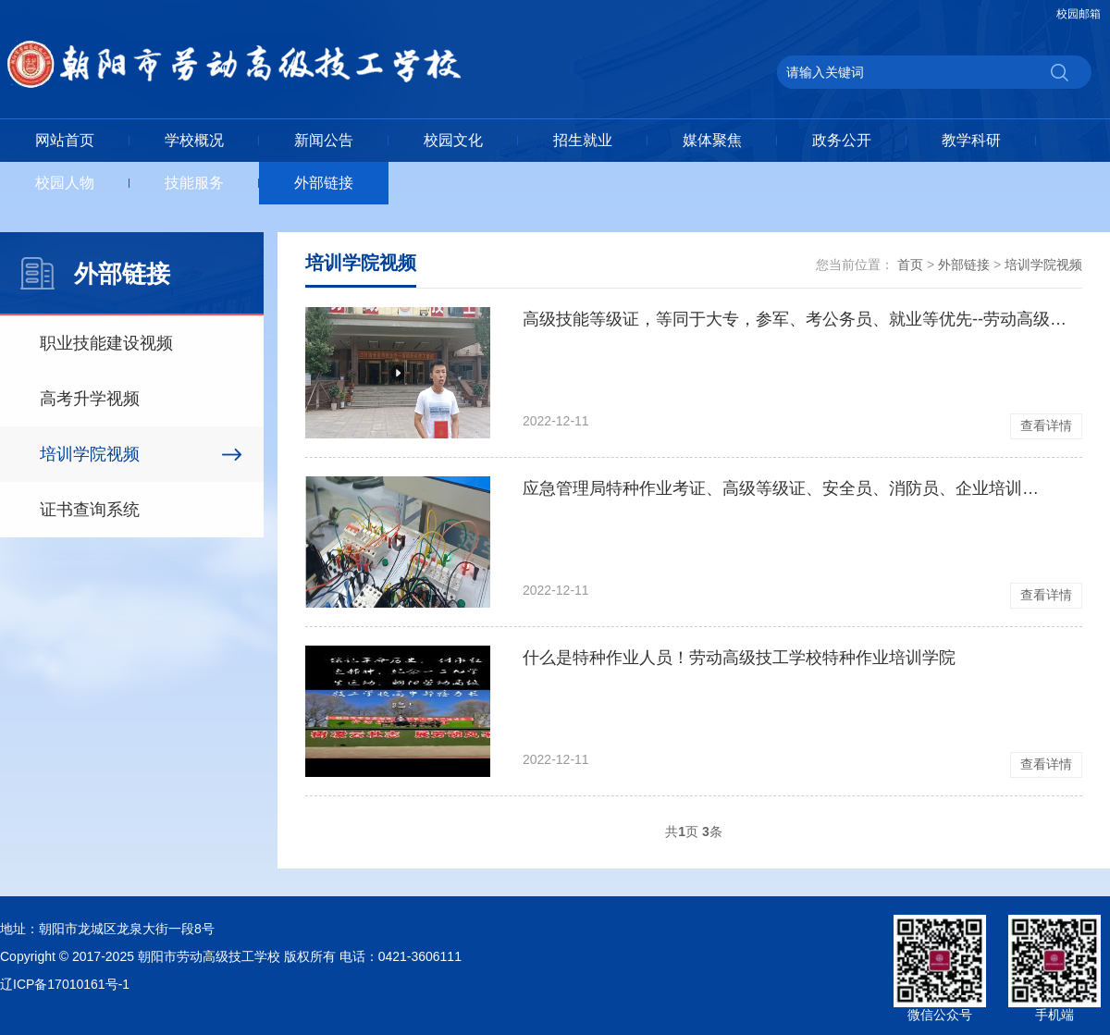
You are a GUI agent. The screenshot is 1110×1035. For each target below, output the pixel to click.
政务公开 (841, 140)
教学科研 (971, 140)
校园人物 (64, 183)
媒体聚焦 (712, 140)
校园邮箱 (1078, 13)
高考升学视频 (90, 398)
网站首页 (64, 140)
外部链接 (323, 183)
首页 (910, 264)
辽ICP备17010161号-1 (65, 984)
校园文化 (453, 140)
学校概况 (194, 140)
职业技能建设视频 (106, 343)
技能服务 (194, 183)
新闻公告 (323, 140)
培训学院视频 (90, 454)
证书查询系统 (90, 509)
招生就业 (582, 140)
